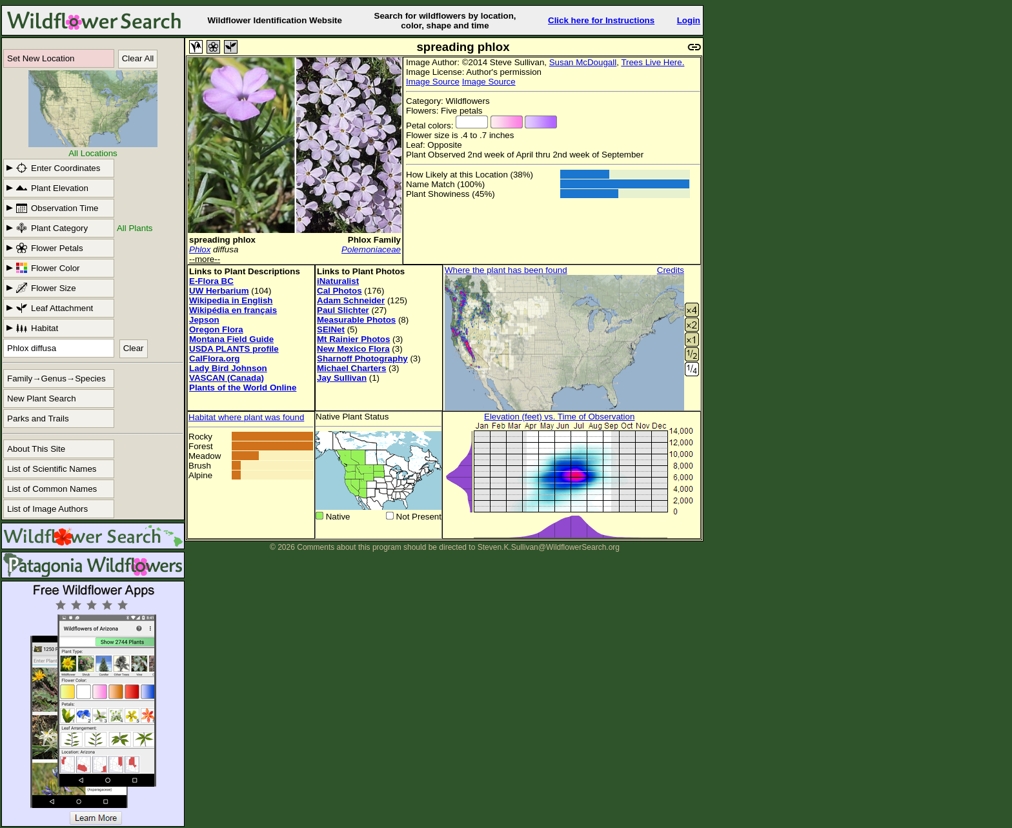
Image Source (433, 81)
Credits (670, 270)
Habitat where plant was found (246, 417)
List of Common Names (52, 489)
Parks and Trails (38, 418)
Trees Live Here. (652, 62)
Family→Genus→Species (56, 378)
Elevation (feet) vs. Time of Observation (559, 416)
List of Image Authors (47, 509)
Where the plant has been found (506, 270)
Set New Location (40, 58)
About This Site (36, 449)
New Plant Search (41, 398)
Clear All (138, 58)
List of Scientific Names (52, 469)
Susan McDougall (582, 62)
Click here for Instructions (601, 20)
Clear (133, 348)
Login (688, 20)
